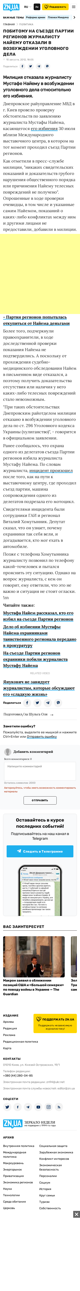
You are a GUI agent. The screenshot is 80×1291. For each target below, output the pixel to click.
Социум (44, 1182)
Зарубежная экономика (56, 1152)
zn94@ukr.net (55, 1082)
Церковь (9, 1208)
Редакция (10, 1028)
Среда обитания (14, 1201)
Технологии (11, 1195)
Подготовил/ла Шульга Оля (26, 714)
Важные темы (13, 17)
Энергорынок (12, 1169)
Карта (7, 1048)
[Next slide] (73, 17)
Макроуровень (13, 1163)
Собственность (50, 1208)
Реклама (9, 1035)
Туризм (44, 1202)
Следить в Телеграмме (40, 851)
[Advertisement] (40, 274)
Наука (7, 1189)
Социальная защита (53, 1146)
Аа (36, 6)
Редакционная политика (20, 1041)
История (45, 1189)
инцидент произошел (51, 470)
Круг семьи (47, 1195)
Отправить (40, 800)
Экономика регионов (18, 1182)
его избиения (44, 128)
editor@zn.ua (66, 1088)
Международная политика (14, 1155)
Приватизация (13, 1176)
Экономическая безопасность (50, 1167)
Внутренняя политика (18, 1146)
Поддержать (55, 7)
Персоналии (48, 1176)
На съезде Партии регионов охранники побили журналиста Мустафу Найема (35, 659)
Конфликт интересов (54, 1159)
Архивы (8, 1022)
